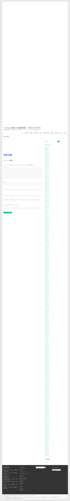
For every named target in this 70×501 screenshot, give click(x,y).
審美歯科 (48, 497)
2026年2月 (47, 151)
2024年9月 (47, 182)
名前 (4, 182)
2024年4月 (47, 191)
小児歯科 (40, 497)
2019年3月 (47, 302)
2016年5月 (47, 364)
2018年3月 (47, 324)
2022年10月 (47, 223)
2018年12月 (47, 307)
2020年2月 (47, 282)
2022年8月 (47, 227)
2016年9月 (47, 357)
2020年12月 (47, 264)
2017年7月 (47, 338)
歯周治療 (60, 497)
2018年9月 (47, 313)
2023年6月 (47, 209)
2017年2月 (47, 347)
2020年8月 (47, 271)
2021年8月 (47, 249)
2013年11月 (47, 419)
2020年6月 (47, 275)
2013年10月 (47, 420)
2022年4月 (47, 234)
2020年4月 (47, 278)
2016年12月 (47, 351)
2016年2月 (47, 369)
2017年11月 (47, 331)
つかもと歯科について (23, 473)
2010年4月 (47, 444)
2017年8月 (47, 337)
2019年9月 (47, 291)
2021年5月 (47, 254)
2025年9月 (47, 160)
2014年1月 (47, 415)
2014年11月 (47, 397)
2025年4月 (47, 169)
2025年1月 (47, 174)
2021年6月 (47, 253)
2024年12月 (47, 176)
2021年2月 (47, 260)
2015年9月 (47, 378)
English (60, 132)
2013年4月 (47, 431)
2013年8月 (47, 424)
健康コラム (21, 476)
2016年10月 (47, 355)
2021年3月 (47, 258)
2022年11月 (47, 222)
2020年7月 (47, 273)
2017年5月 (47, 342)
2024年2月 (47, 194)
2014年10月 (47, 399)
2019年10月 (47, 289)
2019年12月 (47, 285)
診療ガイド (21, 488)
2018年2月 (47, 326)
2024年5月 (47, 189)
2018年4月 (47, 322)
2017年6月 (47, 340)
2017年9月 (47, 335)
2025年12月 (47, 154)
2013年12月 (47, 417)
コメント (5, 167)
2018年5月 (47, 320)
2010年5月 (47, 442)
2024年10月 (47, 180)
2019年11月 (47, 287)
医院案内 (31, 132)
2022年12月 (47, 220)
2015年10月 (47, 377)
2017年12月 (47, 329)
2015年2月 (47, 391)
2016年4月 (47, 366)
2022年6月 (47, 231)
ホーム (22, 132)
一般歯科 (30, 497)
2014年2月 (47, 413)
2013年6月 (47, 428)
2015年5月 (47, 386)
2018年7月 (47, 316)
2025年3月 (47, 171)
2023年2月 (47, 216)
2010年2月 (47, 448)
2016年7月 (47, 360)
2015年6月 (47, 384)
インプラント (52, 497)
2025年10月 (47, 158)
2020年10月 (47, 267)
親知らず (21, 486)
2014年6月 (47, 406)
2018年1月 (47, 327)
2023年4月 (47, 213)
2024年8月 (47, 183)
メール (5, 188)
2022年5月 (47, 233)
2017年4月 (47, 344)
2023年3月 (47, 214)
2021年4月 (47, 256)
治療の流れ (36, 132)
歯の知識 (21, 483)
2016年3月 (47, 368)
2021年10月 (47, 245)
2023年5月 (47, 211)
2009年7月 (47, 453)
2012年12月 (47, 435)
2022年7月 (47, 229)
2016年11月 (47, 353)
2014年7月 (47, 404)
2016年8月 (47, 358)
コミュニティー (22, 471)
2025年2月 (47, 172)
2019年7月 (47, 295)
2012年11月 (47, 437)
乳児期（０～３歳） (35, 497)
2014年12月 (47, 395)
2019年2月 (47, 304)
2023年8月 (47, 205)
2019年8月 (47, 293)
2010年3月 (47, 446)
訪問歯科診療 (56, 497)
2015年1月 (47, 393)
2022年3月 (47, 236)
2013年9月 (47, 422)
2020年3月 (47, 280)
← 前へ (6, 157)
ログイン (46, 461)
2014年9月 (47, 400)
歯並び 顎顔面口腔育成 (44, 132)
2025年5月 (47, 167)
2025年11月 (47, 156)
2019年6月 (47, 296)
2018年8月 (47, 315)
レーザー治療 (44, 497)
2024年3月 (47, 192)
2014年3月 (47, 411)
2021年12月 (47, 242)
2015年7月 (47, 382)
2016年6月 (47, 362)
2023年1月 (47, 218)
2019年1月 (47, 306)
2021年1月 (47, 262)
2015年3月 (47, 389)
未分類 (21, 481)
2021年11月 (47, 244)
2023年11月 (47, 200)
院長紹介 (26, 132)
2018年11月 (47, 309)
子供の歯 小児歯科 (23, 478)
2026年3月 (47, 149)
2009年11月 (47, 451)
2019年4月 (47, 300)
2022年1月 (47, 240)
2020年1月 (47, 284)
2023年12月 (47, 198)
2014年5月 (47, 408)
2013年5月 (47, 430)
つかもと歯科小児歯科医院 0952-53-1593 (21, 128)
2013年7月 (47, 426)
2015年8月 (47, 380)
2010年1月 (47, 450)
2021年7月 (47, 251)
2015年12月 (47, 373)
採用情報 (51, 132)
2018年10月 (47, 311)
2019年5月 (47, 298)
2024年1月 (47, 196)
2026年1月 (47, 152)
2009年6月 (47, 455)
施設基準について (6, 475)
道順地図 (56, 132)
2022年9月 (47, 225)
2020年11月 (47, 265)
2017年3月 (47, 346)
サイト (4, 194)
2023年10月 (47, 202)
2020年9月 (47, 269)
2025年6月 (47, 165)
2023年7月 (47, 207)
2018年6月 (47, 318)
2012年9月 (47, 439)
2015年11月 (47, 375)
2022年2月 (47, 238)
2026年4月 (47, 147)
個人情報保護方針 (6, 477)
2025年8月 (47, 161)
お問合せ (65, 132)
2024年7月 (47, 185)
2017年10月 (47, 333)
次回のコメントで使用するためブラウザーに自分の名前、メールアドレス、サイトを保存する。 (22, 199)
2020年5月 (47, 276)
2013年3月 (47, 433)
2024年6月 (47, 187)
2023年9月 (47, 203)
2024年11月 (47, 178)
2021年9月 (47, 247)
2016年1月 (47, 371)
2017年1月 (47, 349)
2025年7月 (47, 163)
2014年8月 (47, 402)
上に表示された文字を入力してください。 (11, 205)
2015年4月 (47, 388)
